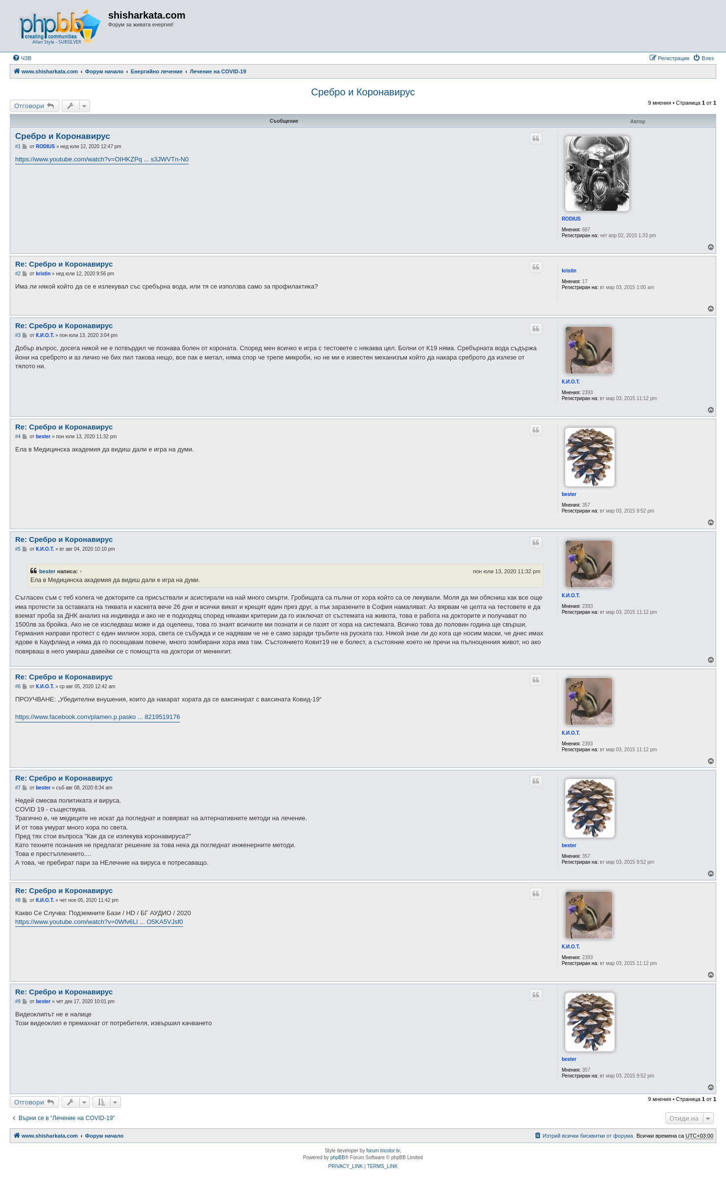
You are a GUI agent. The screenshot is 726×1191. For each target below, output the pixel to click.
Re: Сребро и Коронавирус (64, 264)
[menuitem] (21, 58)
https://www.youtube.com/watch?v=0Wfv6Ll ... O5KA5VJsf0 (99, 921)
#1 (18, 146)
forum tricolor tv (383, 1150)
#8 (18, 900)
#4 (18, 436)
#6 (18, 686)
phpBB (337, 1157)
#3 (18, 335)
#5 (18, 549)
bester (569, 494)
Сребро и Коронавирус (363, 92)
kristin (569, 270)
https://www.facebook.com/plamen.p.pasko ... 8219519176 (97, 716)
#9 (18, 1001)
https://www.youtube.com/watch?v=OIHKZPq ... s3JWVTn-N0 (101, 159)
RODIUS (571, 219)
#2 (18, 273)
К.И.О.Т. (571, 381)
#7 (18, 787)
